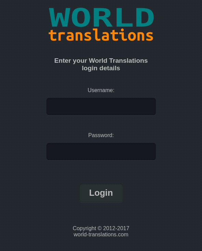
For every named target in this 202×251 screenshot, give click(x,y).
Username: (100, 90)
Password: (101, 135)
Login (101, 192)
